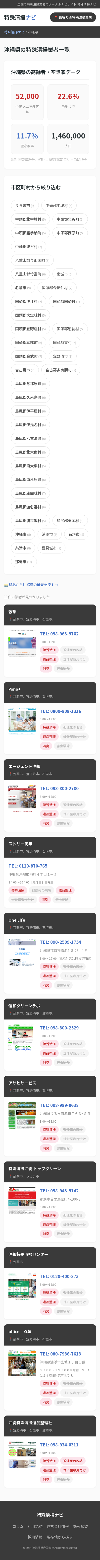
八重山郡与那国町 (32, 260)
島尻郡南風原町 (30, 479)
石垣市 (76, 534)
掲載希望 (80, 1526)
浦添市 (49, 534)
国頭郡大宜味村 (30, 315)
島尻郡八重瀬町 (30, 438)
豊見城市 (51, 547)
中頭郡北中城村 (30, 219)
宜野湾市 (62, 356)
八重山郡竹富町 (30, 273)
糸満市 (23, 547)
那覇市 (24, 561)
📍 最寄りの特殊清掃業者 (73, 17)
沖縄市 (23, 534)
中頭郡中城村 (59, 205)
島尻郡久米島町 (30, 397)
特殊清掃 (20, 17)
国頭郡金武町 (28, 356)
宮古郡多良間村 (61, 369)
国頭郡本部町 (28, 342)
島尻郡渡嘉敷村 (30, 520)
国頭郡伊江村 (28, 301)
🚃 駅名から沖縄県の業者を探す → (31, 584)
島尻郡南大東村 (30, 465)
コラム (18, 1526)
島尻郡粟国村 (70, 520)
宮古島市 (25, 369)
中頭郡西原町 (70, 232)
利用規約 (35, 1526)
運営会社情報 (58, 1526)
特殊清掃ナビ (14, 31)
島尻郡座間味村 (30, 493)
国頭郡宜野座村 (30, 328)
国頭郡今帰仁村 (57, 287)
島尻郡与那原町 (30, 383)
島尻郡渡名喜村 (30, 506)
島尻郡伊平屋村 (30, 410)
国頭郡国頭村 (66, 301)
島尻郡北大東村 (30, 452)
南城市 (64, 273)
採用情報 (35, 1537)
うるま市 (25, 205)
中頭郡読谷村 (28, 246)
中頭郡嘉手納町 (30, 232)
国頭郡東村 (64, 342)
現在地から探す (60, 1537)
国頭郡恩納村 (70, 328)
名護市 (23, 287)
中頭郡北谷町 (70, 219)
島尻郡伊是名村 (30, 424)
